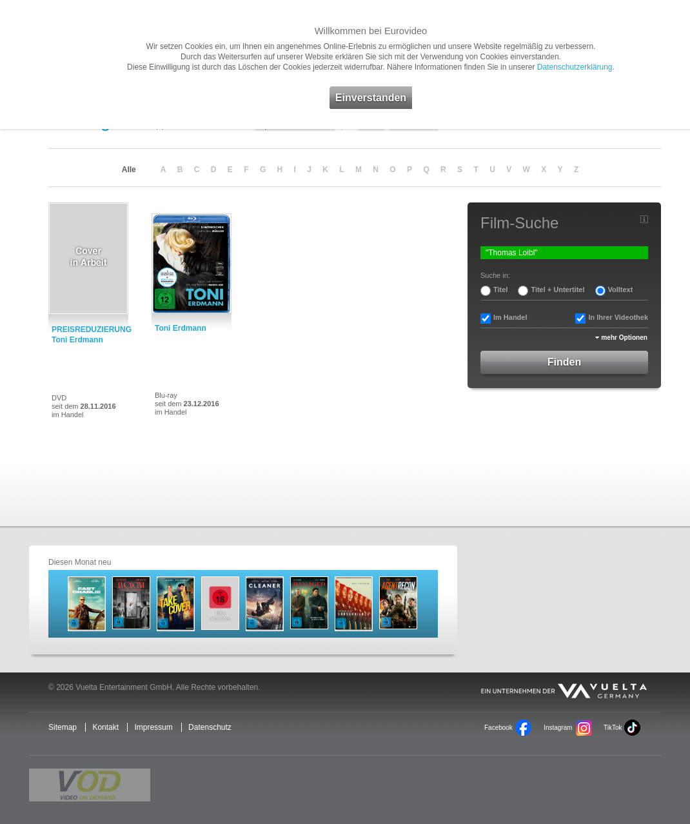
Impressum (153, 727)
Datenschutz (210, 727)
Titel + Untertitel (557, 289)
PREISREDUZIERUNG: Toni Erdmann (92, 334)
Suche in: (495, 275)
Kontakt (105, 727)
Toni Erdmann (180, 328)
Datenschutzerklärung (575, 67)
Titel (500, 289)
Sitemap (62, 727)
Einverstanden (370, 97)
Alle (129, 169)
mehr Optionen (624, 337)
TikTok (613, 727)
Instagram (558, 727)
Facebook (498, 727)
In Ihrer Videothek (618, 317)
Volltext (620, 289)
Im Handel (510, 317)
